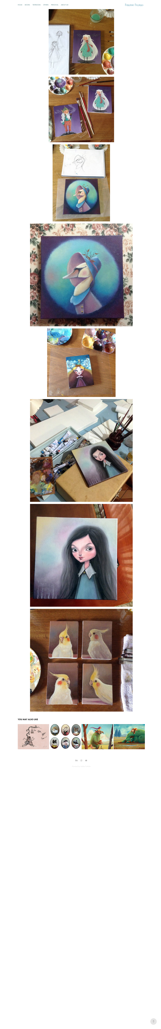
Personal (54, 5)
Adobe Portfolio (85, 766)
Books (27, 5)
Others (46, 5)
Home (20, 5)
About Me (64, 5)
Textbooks (37, 5)
